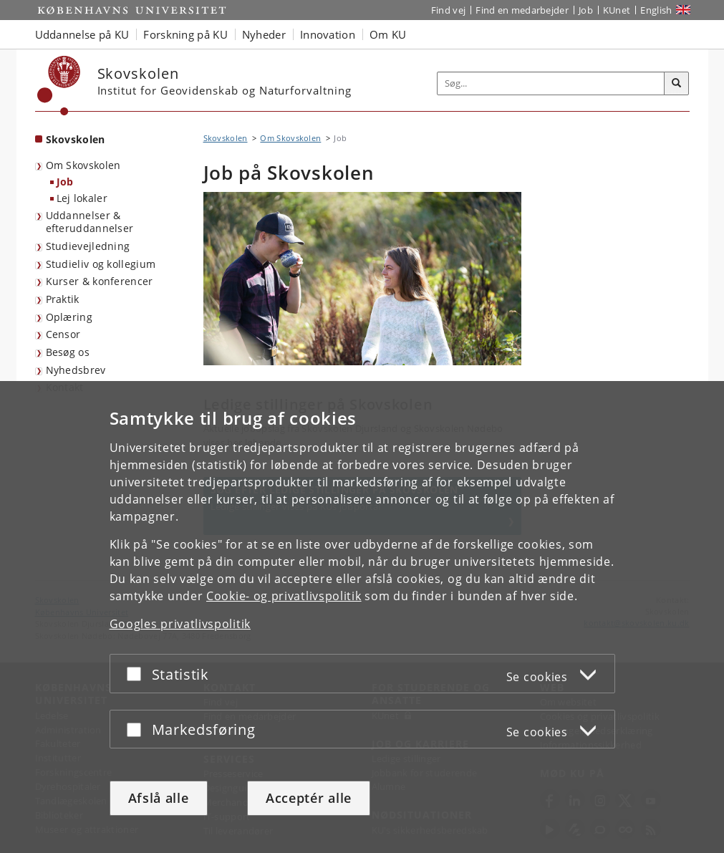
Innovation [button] (327, 34)
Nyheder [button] (264, 34)
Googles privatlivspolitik (180, 624)
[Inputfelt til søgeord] (551, 83)
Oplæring (69, 317)
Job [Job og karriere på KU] (586, 10)
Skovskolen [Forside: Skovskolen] (75, 139)
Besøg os (68, 352)
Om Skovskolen (83, 165)
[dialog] (362, 617)
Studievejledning (88, 246)
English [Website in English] (656, 10)
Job (65, 181)
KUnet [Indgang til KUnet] (617, 10)
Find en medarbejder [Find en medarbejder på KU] (522, 10)
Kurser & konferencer (99, 281)
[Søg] (677, 84)
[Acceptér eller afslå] (137, 673)
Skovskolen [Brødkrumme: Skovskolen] (225, 137)
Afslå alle (158, 797)
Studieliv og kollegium (101, 264)
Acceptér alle (309, 797)
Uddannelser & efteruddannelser (90, 222)
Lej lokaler (82, 198)
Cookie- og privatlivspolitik (284, 596)
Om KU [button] (388, 34)
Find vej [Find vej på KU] (448, 10)
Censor (63, 334)
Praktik (62, 299)
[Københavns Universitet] (59, 85)
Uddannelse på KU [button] (82, 34)
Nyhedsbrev (76, 370)
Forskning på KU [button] (185, 34)
